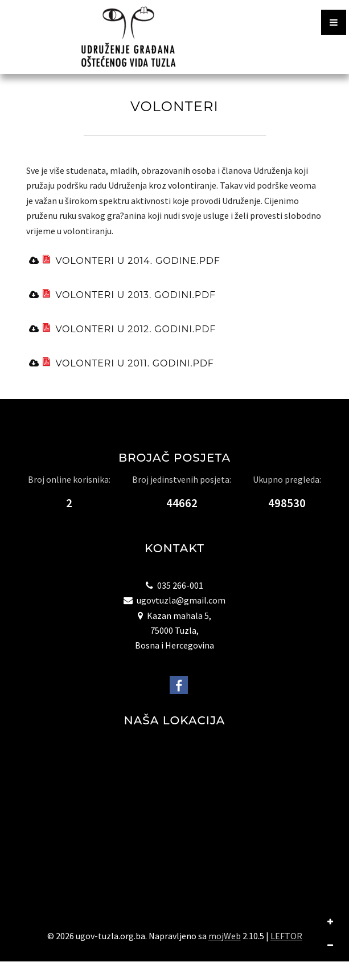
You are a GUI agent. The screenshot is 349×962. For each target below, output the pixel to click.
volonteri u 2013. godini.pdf (127, 294)
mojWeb (224, 935)
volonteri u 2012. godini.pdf (127, 329)
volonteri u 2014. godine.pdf (129, 260)
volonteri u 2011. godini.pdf (126, 363)
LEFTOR (286, 935)
